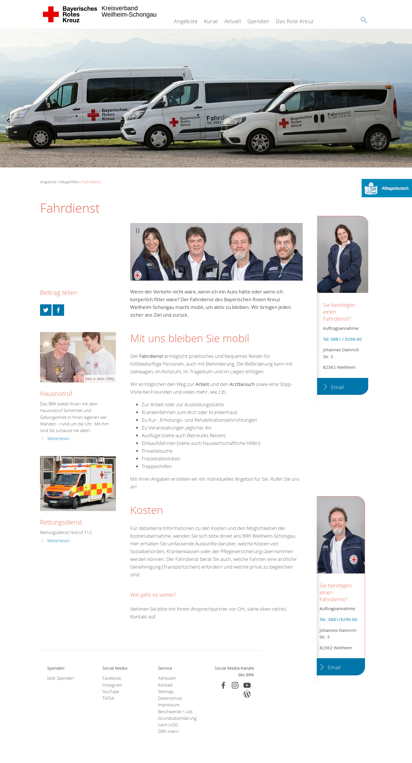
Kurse (211, 21)
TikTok (108, 698)
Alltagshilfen (69, 181)
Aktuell (232, 21)
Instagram (112, 685)
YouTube (110, 691)
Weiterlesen (58, 438)
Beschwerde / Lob (175, 711)
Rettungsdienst (61, 522)
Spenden (258, 21)
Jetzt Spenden (60, 678)
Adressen (167, 678)
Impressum (169, 704)
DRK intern (168, 731)
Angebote (186, 21)
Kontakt (165, 685)
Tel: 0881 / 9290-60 (341, 339)
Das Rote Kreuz (295, 21)
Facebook (111, 678)
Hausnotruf (56, 393)
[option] (216, 254)
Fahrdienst (92, 181)
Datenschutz (170, 698)
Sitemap (165, 691)
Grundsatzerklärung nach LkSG (177, 721)
